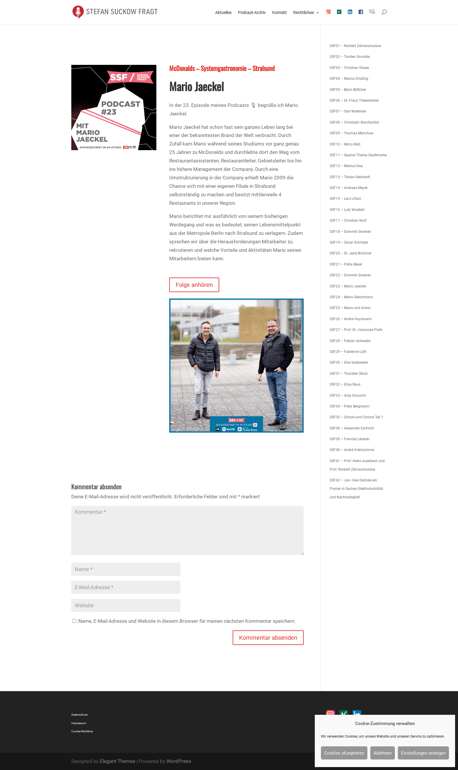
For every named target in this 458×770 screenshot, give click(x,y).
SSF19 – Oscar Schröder (349, 242)
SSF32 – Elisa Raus (345, 384)
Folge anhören (194, 284)
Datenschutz (79, 714)
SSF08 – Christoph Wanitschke (354, 122)
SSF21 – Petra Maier (346, 264)
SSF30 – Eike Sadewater (349, 362)
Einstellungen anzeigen (423, 753)
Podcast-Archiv (252, 13)
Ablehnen (383, 753)
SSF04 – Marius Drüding (349, 79)
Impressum (78, 723)
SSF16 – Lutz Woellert (347, 210)
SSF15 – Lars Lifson (345, 199)
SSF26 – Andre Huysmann (351, 319)
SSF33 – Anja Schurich (348, 395)
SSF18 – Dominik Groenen (350, 232)
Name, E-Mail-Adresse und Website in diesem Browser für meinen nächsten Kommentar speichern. (186, 621)
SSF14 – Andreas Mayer (349, 188)
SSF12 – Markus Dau (346, 166)
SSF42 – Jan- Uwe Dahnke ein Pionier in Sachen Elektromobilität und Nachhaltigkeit (356, 488)
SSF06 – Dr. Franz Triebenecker (354, 100)
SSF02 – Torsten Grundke (350, 57)
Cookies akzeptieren (344, 753)
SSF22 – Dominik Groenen (350, 275)
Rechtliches (303, 13)
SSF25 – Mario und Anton (350, 308)
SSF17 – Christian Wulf (348, 220)
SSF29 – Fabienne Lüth (348, 352)
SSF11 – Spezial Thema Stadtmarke (358, 155)
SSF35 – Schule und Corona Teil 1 (356, 417)
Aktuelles (223, 13)
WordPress (178, 761)
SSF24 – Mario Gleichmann (351, 297)
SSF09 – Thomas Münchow (352, 133)
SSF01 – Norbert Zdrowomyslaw (355, 46)
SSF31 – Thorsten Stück (349, 374)
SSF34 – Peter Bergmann (349, 406)
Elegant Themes (117, 761)
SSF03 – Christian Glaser (349, 68)
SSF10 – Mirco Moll (345, 144)
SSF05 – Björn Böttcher (348, 90)
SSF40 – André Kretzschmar (352, 450)
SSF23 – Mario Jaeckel (348, 286)
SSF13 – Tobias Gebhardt (350, 177)
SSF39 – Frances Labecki (349, 439)
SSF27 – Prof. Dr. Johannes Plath (356, 330)
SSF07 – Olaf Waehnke (348, 111)
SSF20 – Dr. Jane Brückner (350, 253)
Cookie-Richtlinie (82, 731)
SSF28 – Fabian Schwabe (350, 341)
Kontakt (279, 13)
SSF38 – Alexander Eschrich (352, 428)
